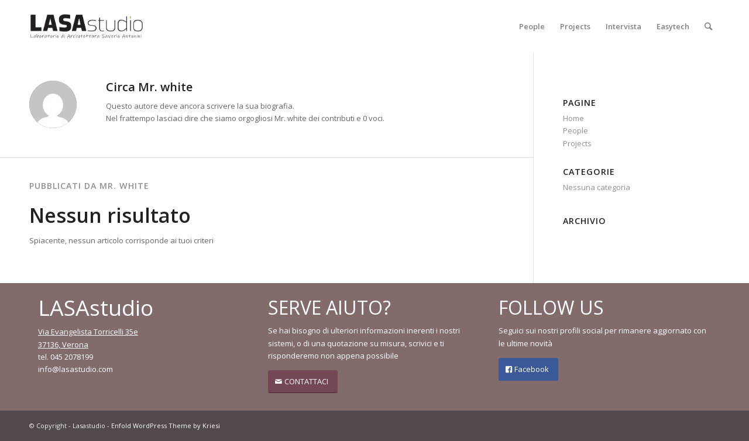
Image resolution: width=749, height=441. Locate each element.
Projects (577, 143)
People (575, 130)
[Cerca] (708, 26)
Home (573, 118)
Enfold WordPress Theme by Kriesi (165, 425)
